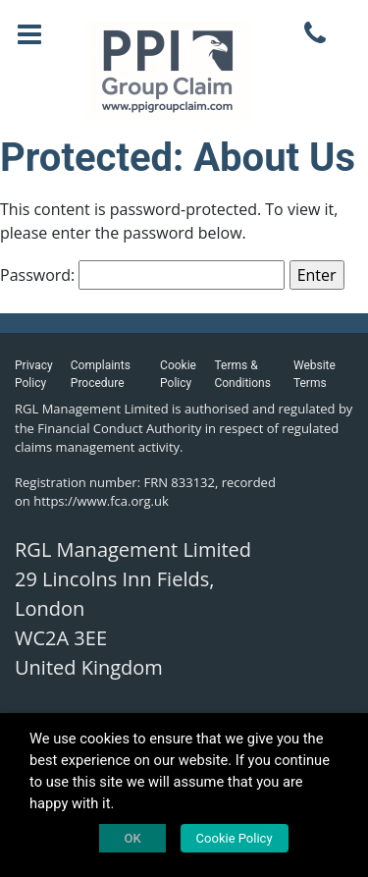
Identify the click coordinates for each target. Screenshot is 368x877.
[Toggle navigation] (29, 34)
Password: (142, 275)
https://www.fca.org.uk (101, 501)
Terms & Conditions (242, 374)
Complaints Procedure (101, 374)
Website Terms (314, 374)
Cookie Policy (178, 374)
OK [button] (132, 838)
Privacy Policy (34, 374)
